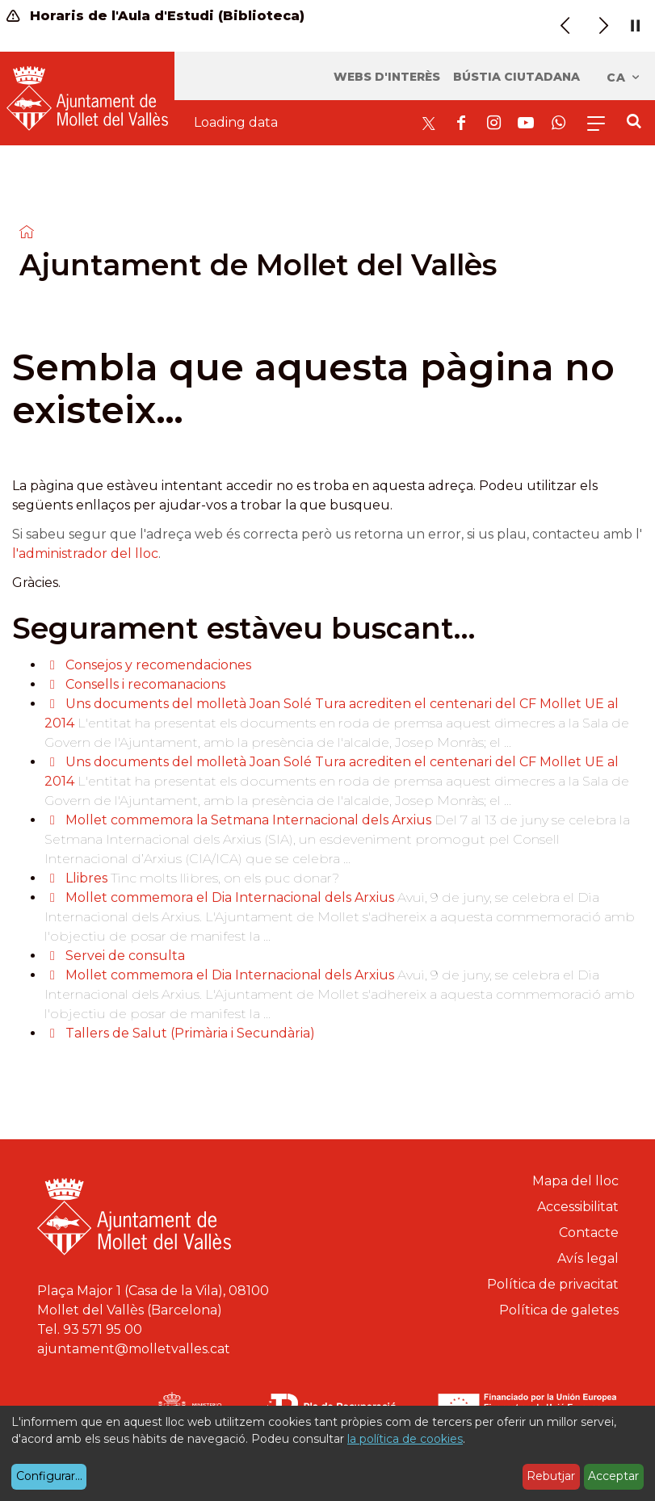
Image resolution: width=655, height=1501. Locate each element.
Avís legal (588, 1258)
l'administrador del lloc (85, 553)
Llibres (86, 878)
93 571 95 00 (102, 1329)
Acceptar (613, 1476)
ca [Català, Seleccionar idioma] (624, 77)
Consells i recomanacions (145, 684)
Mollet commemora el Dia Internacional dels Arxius (229, 897)
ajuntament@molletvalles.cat (133, 1348)
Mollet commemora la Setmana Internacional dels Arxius (250, 820)
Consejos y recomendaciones (158, 665)
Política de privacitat (553, 1284)
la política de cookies (405, 1439)
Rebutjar (551, 1476)
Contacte (589, 1232)
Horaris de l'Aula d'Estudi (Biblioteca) (155, 15)
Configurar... (49, 1476)
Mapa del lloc (575, 1181)
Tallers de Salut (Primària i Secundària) (190, 1033)
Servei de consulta (125, 955)
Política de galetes (559, 1310)
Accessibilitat (578, 1206)
